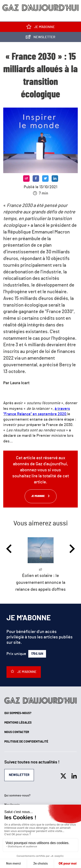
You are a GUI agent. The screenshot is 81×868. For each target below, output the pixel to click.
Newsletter (40, 37)
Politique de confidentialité (26, 741)
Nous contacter (16, 732)
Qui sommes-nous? (17, 713)
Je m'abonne (40, 27)
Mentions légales (18, 722)
